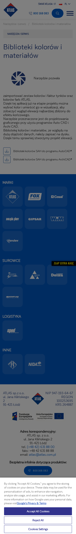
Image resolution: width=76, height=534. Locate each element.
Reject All (37, 520)
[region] (38, 505)
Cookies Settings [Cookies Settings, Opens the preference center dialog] (38, 529)
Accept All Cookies (38, 511)
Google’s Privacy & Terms (31, 503)
